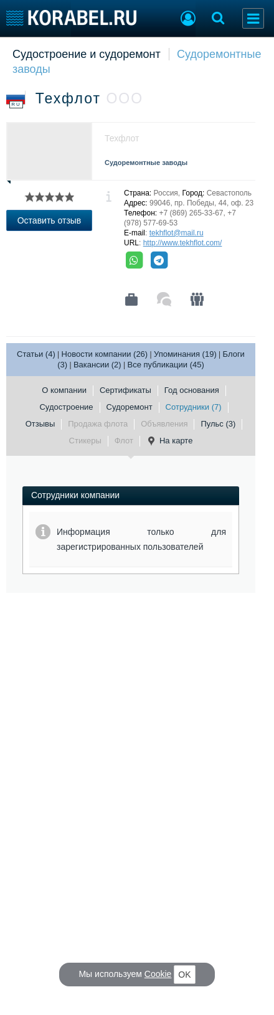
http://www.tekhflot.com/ (182, 242)
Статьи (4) (36, 354)
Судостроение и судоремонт (86, 54)
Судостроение (66, 407)
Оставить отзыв (49, 220)
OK (184, 975)
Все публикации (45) (165, 364)
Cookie (158, 974)
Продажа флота (98, 423)
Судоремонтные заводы (146, 162)
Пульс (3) (218, 423)
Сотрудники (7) (194, 407)
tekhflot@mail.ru (176, 233)
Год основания (191, 390)
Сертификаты (125, 390)
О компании (64, 390)
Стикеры (85, 440)
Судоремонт (129, 407)
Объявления (164, 423)
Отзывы (40, 423)
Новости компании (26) (105, 354)
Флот (124, 440)
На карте (169, 441)
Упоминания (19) (185, 354)
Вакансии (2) (97, 364)
